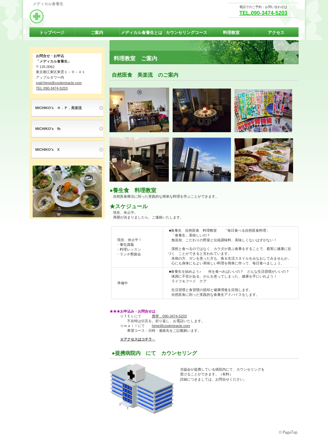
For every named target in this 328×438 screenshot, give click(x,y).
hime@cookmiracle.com (171, 326)
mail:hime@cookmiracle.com (59, 83)
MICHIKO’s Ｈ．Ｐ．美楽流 (58, 108)
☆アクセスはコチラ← (137, 339)
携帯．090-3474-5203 (169, 316)
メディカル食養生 (93, 16)
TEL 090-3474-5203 (52, 88)
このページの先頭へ (289, 432)
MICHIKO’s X (47, 149)
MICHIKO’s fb (48, 129)
